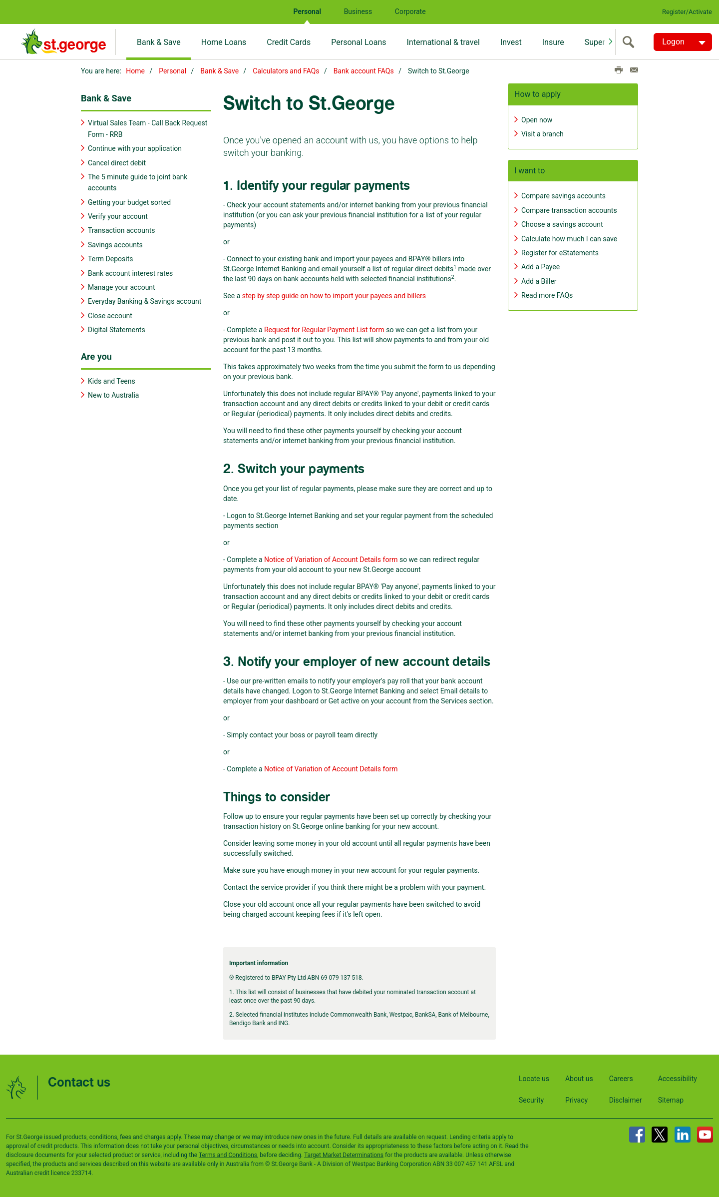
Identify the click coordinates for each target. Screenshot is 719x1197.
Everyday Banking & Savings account (144, 300)
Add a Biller (539, 280)
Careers (621, 1077)
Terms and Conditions (228, 1153)
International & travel (442, 42)
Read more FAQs (547, 294)
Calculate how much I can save (569, 237)
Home (135, 71)
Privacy (576, 1099)
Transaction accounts (121, 229)
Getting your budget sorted (129, 201)
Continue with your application (135, 147)
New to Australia (113, 394)
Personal (307, 11)
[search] (630, 42)
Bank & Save (159, 42)
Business (358, 11)
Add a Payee (540, 265)
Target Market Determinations (343, 1153)
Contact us (79, 1081)
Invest (511, 42)
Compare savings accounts (563, 194)
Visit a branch (542, 132)
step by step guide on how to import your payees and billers (334, 294)
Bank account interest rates (130, 272)
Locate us (534, 1077)
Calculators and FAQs (286, 71)
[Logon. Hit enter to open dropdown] (683, 42)
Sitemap (671, 1099)
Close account (110, 314)
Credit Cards (289, 42)
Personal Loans (358, 42)
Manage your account (121, 286)
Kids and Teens (111, 380)
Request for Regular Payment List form (324, 328)
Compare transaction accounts (569, 209)
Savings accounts (115, 243)
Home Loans (224, 42)
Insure (553, 42)
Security (531, 1099)
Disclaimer (625, 1099)
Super (595, 42)
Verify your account (118, 215)
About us (579, 1077)
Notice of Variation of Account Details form (330, 558)
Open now (536, 118)
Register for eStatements (560, 251)
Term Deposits (110, 257)
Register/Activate (687, 11)
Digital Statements (116, 328)
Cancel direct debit (117, 161)
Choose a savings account (562, 223)
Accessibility (677, 1077)
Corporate (410, 11)
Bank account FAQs (364, 71)
